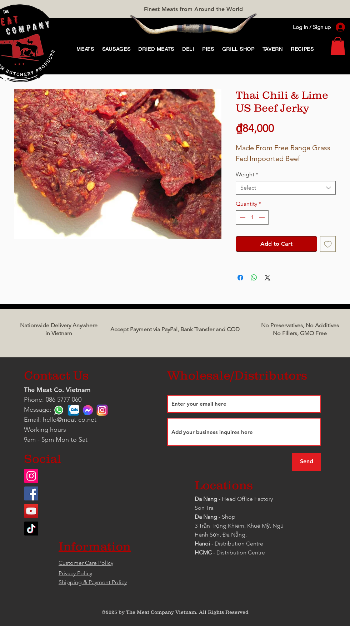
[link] (337, 46)
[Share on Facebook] (240, 277)
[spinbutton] (252, 217)
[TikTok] (31, 528)
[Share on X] (267, 277)
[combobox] (286, 188)
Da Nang (207, 498)
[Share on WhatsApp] (254, 277)
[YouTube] (31, 511)
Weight (247, 174)
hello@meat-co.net (69, 420)
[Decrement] (242, 217)
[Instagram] (31, 476)
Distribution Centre (240, 552)
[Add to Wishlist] (328, 244)
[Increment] (263, 217)
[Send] (306, 462)
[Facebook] (31, 493)
